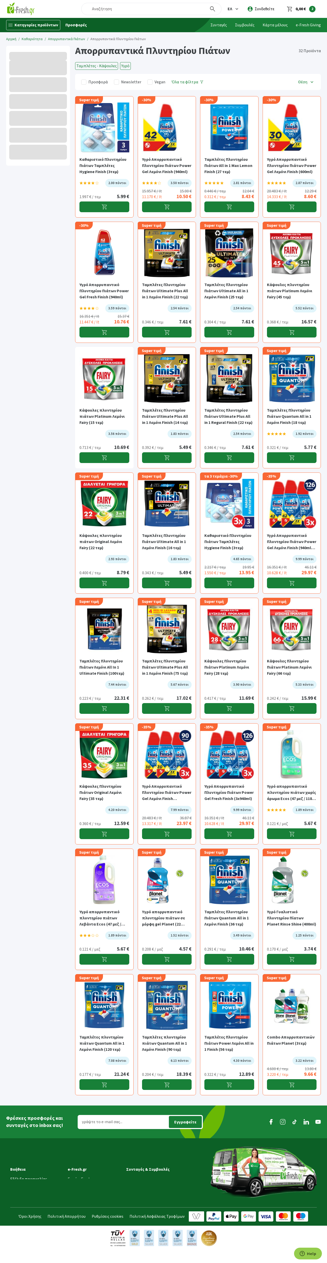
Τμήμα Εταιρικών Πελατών (92, 1195)
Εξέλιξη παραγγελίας (28, 1159)
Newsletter (131, 82)
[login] (260, 9)
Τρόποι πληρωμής (26, 1195)
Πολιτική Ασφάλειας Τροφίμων (157, 1229)
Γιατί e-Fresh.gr (81, 1159)
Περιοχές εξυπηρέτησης (31, 1180)
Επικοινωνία (79, 1202)
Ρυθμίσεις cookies (107, 1229)
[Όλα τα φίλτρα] (187, 82)
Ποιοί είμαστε (80, 1166)
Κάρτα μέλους (275, 25)
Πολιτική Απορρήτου (67, 1229)
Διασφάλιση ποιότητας (89, 1187)
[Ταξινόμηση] (306, 82)
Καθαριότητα (32, 39)
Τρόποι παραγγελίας (28, 1187)
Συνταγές (219, 25)
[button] (233, 9)
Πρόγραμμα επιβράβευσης (91, 1173)
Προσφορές (76, 25)
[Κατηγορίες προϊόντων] (33, 25)
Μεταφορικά (21, 1166)
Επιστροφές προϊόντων (31, 1202)
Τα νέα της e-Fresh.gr (86, 1180)
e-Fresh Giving (308, 25)
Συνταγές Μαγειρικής (144, 1159)
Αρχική (11, 39)
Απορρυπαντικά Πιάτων (66, 39)
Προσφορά (98, 82)
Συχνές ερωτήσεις (26, 1209)
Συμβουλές (244, 25)
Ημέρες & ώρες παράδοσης (33, 1173)
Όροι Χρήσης (30, 1229)
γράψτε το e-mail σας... (102, 1121)
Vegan (160, 82)
